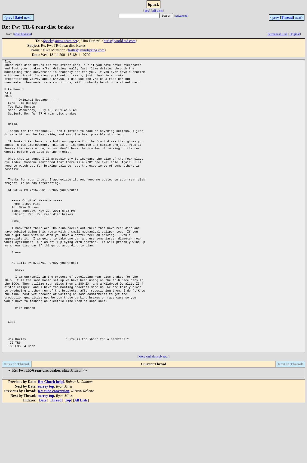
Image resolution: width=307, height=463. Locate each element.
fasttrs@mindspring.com (86, 50)
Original (294, 34)
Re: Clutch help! (51, 440)
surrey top (46, 445)
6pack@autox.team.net (60, 41)
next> (28, 17)
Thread (287, 17)
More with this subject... (153, 414)
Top (146, 10)
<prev (8, 17)
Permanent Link (278, 34)
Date (18, 17)
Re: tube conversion (53, 449)
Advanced (181, 15)
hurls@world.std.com (119, 41)
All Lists (157, 10)
